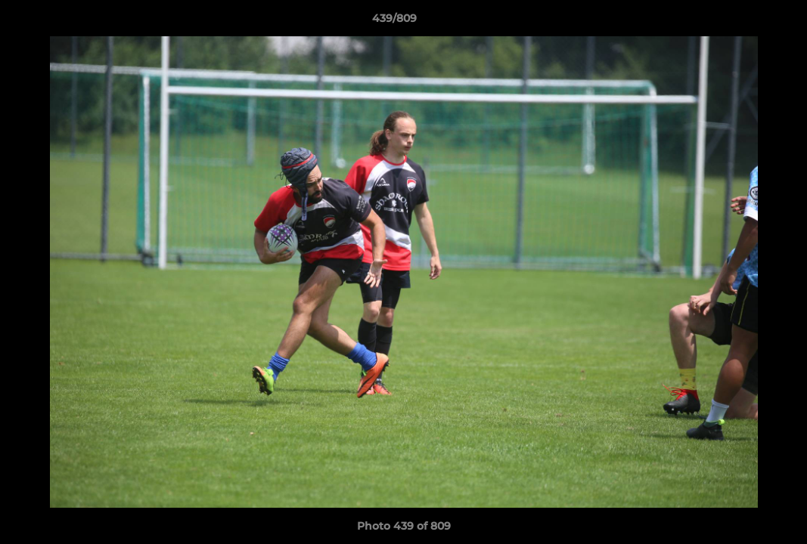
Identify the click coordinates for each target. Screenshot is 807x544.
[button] (743, 22)
